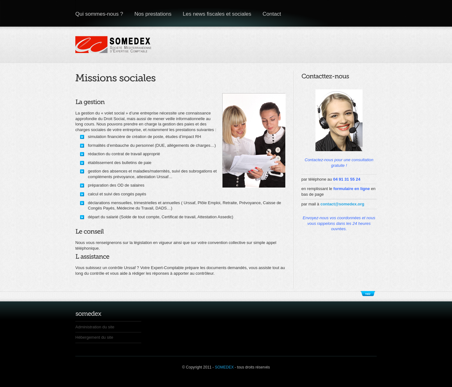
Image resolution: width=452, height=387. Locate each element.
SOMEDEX (224, 367)
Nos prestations (152, 14)
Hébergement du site (94, 337)
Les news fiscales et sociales (217, 14)
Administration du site (94, 327)
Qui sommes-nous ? (99, 14)
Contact (272, 14)
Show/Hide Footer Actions (367, 293)
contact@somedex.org (342, 204)
